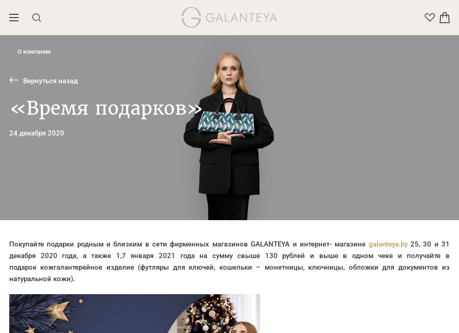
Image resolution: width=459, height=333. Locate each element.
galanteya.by (388, 244)
